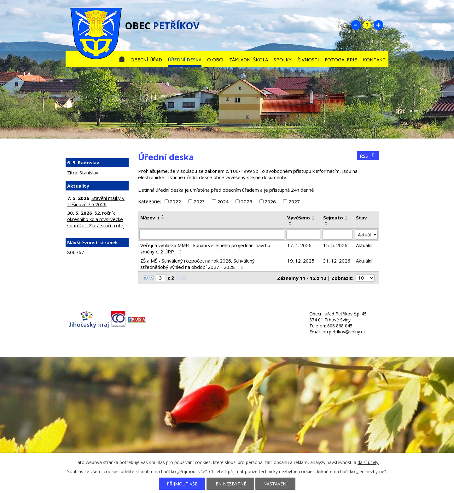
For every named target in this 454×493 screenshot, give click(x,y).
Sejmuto (335, 217)
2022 (175, 201)
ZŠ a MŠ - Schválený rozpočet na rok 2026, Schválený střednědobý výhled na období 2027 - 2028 (197, 264)
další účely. (368, 462)
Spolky (283, 59)
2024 (223, 201)
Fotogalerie (341, 59)
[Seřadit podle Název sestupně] (163, 218)
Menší (356, 25)
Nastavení (275, 484)
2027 (294, 201)
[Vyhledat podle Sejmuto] (337, 235)
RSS (368, 156)
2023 (199, 201)
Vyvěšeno (300, 217)
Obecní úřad (146, 59)
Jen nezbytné (230, 484)
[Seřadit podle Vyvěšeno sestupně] (290, 224)
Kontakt (374, 59)
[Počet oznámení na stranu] (365, 278)
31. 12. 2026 (336, 261)
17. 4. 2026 (299, 245)
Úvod (122, 58)
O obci (215, 59)
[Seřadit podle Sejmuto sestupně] (326, 224)
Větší (378, 25)
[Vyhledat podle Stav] (366, 235)
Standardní (367, 25)
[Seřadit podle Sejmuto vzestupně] (326, 222)
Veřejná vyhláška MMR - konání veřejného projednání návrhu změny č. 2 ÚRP (205, 248)
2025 (246, 201)
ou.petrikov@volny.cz (344, 332)
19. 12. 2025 (300, 261)
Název (150, 217)
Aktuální (364, 245)
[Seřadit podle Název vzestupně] (163, 215)
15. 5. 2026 (335, 245)
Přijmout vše (182, 484)
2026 (270, 201)
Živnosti (308, 59)
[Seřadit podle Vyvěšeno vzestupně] (290, 222)
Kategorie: (149, 201)
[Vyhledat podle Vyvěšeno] (303, 235)
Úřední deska (184, 59)
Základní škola (248, 59)
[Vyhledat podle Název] (211, 235)
